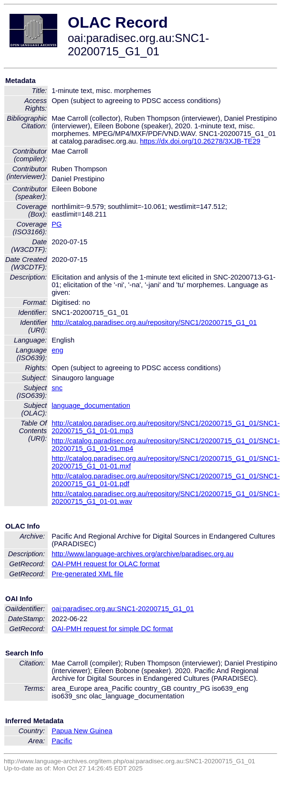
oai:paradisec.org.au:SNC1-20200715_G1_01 (123, 609)
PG (57, 224)
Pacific (62, 741)
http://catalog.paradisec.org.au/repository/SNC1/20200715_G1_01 (154, 322)
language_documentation (91, 405)
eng (57, 350)
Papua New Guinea (82, 731)
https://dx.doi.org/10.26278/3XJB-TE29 (200, 141)
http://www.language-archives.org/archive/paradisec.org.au (142, 554)
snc (57, 388)
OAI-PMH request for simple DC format (112, 629)
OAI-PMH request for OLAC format (105, 564)
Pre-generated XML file (87, 574)
